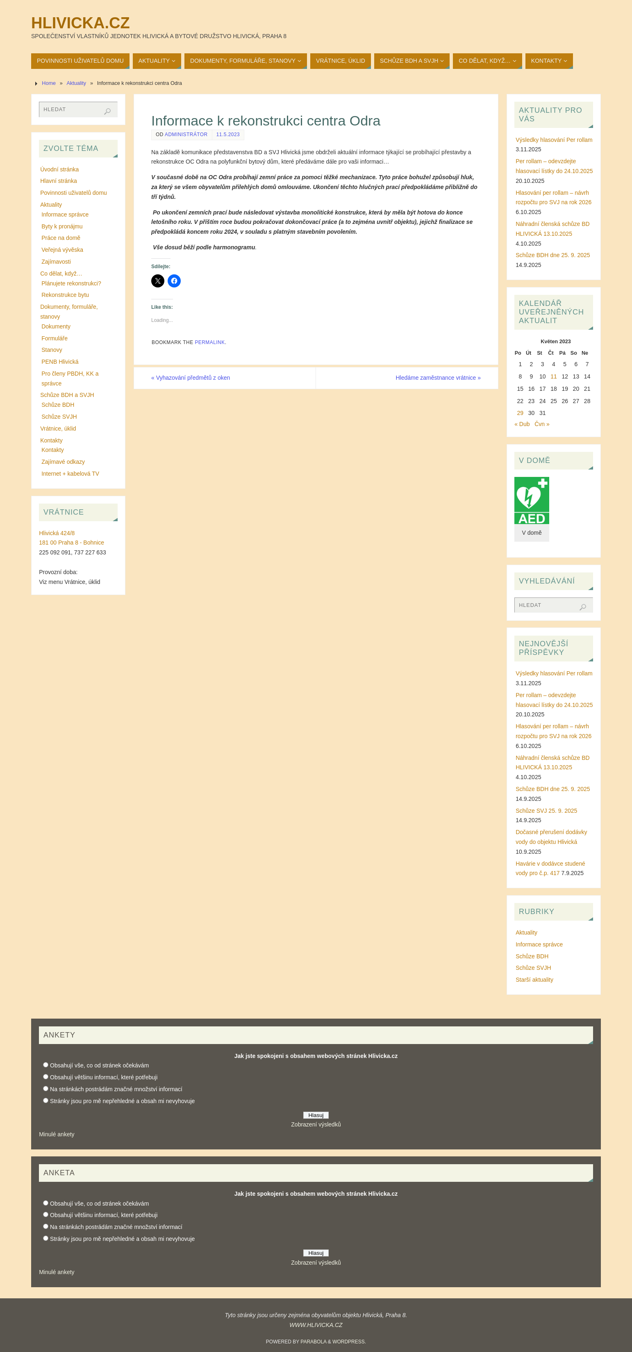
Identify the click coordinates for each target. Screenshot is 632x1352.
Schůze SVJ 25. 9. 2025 (546, 810)
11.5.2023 (228, 134)
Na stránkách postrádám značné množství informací (116, 1089)
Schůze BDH (57, 404)
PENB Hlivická (59, 361)
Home (49, 83)
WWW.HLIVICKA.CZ (315, 1325)
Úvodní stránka (59, 169)
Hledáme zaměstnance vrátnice (438, 377)
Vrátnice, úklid (58, 428)
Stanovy (51, 350)
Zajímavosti (56, 261)
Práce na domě (60, 238)
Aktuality (76, 83)
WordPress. (349, 1342)
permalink (210, 342)
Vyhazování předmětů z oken (190, 377)
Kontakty (51, 440)
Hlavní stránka (58, 181)
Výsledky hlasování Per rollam (554, 140)
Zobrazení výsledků (316, 1124)
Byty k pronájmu (61, 226)
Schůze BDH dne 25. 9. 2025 (553, 255)
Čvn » (542, 424)
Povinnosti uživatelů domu (73, 192)
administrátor (186, 134)
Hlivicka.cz (80, 23)
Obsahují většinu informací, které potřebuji (103, 1077)
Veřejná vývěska (62, 249)
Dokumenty (55, 326)
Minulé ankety (56, 1134)
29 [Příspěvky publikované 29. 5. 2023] (520, 413)
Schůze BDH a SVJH (67, 395)
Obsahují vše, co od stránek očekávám (99, 1065)
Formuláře (54, 338)
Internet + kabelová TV (70, 473)
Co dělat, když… (61, 273)
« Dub (522, 424)
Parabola (313, 1342)
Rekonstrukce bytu (65, 295)
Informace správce (65, 214)
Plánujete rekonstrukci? (71, 283)
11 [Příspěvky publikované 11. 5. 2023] (553, 376)
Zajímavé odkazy (63, 461)
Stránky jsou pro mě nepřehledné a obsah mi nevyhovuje (122, 1101)
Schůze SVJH (59, 416)
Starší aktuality (534, 979)
